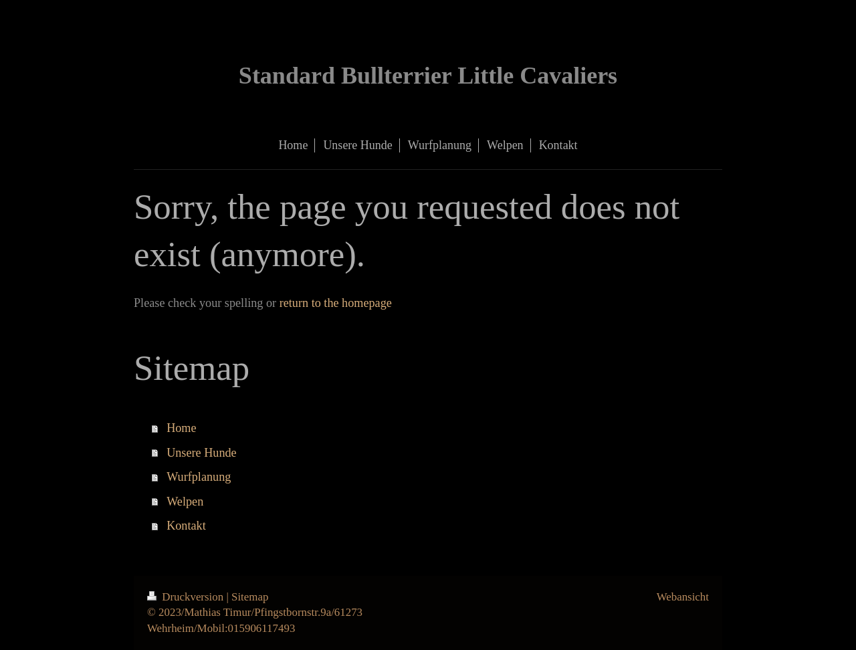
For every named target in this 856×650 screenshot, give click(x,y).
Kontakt (186, 525)
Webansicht (683, 596)
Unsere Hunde (202, 452)
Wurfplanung (199, 476)
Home (181, 428)
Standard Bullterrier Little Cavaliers (428, 75)
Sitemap (249, 596)
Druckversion (186, 596)
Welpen (185, 501)
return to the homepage (336, 303)
